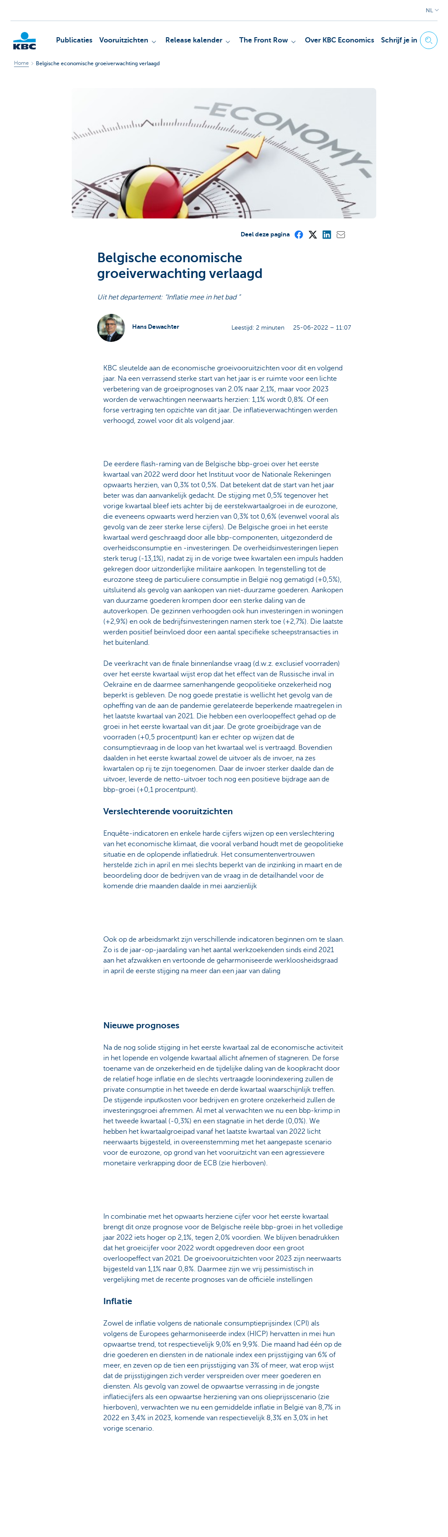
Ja (129, 1445)
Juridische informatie (71, 1520)
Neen (162, 1445)
